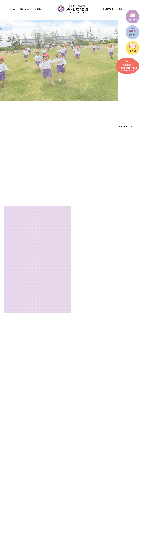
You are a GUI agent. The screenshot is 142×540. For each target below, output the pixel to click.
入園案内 (38, 9)
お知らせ (120, 9)
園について (24, 9)
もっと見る (123, 126)
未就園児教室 (108, 9)
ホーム (12, 9)
